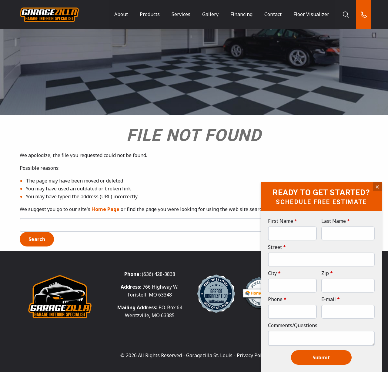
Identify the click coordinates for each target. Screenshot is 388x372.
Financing (241, 14)
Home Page (105, 209)
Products (150, 14)
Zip (325, 273)
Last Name (333, 221)
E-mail (328, 300)
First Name (280, 221)
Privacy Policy (252, 354)
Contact (273, 14)
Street (275, 247)
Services (181, 14)
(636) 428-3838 (158, 273)
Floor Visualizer (311, 14)
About (121, 14)
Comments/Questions (292, 326)
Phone (275, 300)
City (272, 273)
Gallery (210, 14)
